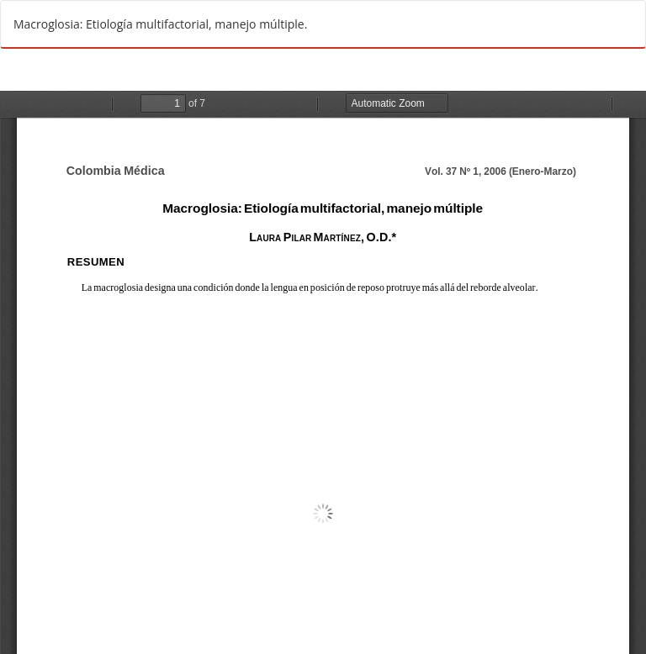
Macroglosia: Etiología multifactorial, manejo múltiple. (160, 24)
